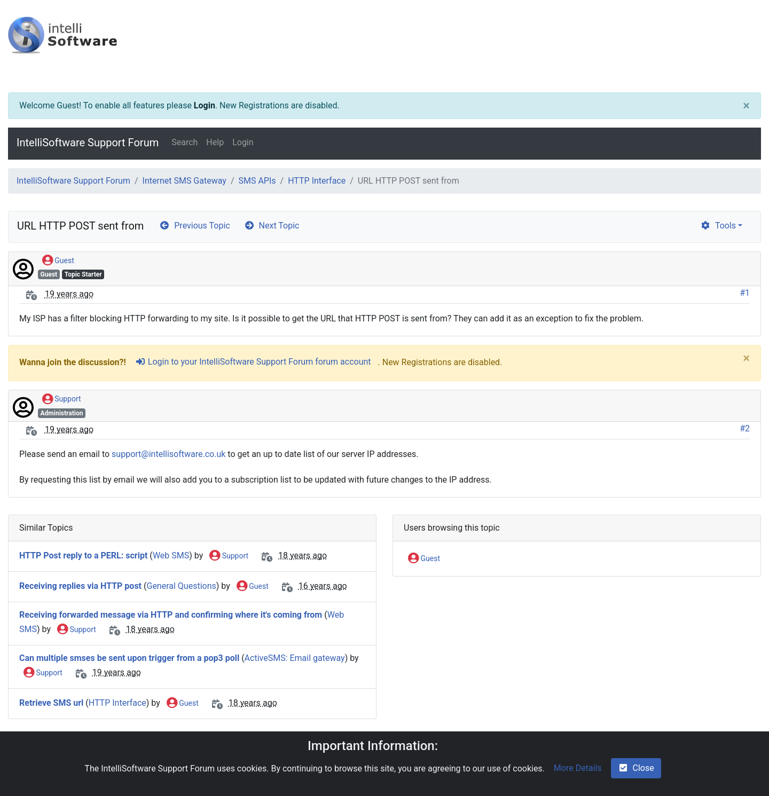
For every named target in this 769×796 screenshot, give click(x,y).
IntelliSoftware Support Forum (88, 142)
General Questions (181, 586)
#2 (745, 428)
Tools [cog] (718, 225)
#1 (745, 293)
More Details (578, 768)
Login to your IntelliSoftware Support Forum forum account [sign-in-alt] (253, 362)
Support (61, 399)
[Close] (746, 106)
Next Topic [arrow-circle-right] (272, 225)
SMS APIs (257, 181)
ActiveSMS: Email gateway (295, 658)
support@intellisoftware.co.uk (168, 454)
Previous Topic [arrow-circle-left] (194, 225)
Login (204, 105)
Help (215, 142)
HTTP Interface (317, 181)
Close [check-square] (636, 768)
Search (184, 142)
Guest (58, 261)
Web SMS (171, 555)
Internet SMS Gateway (184, 181)
